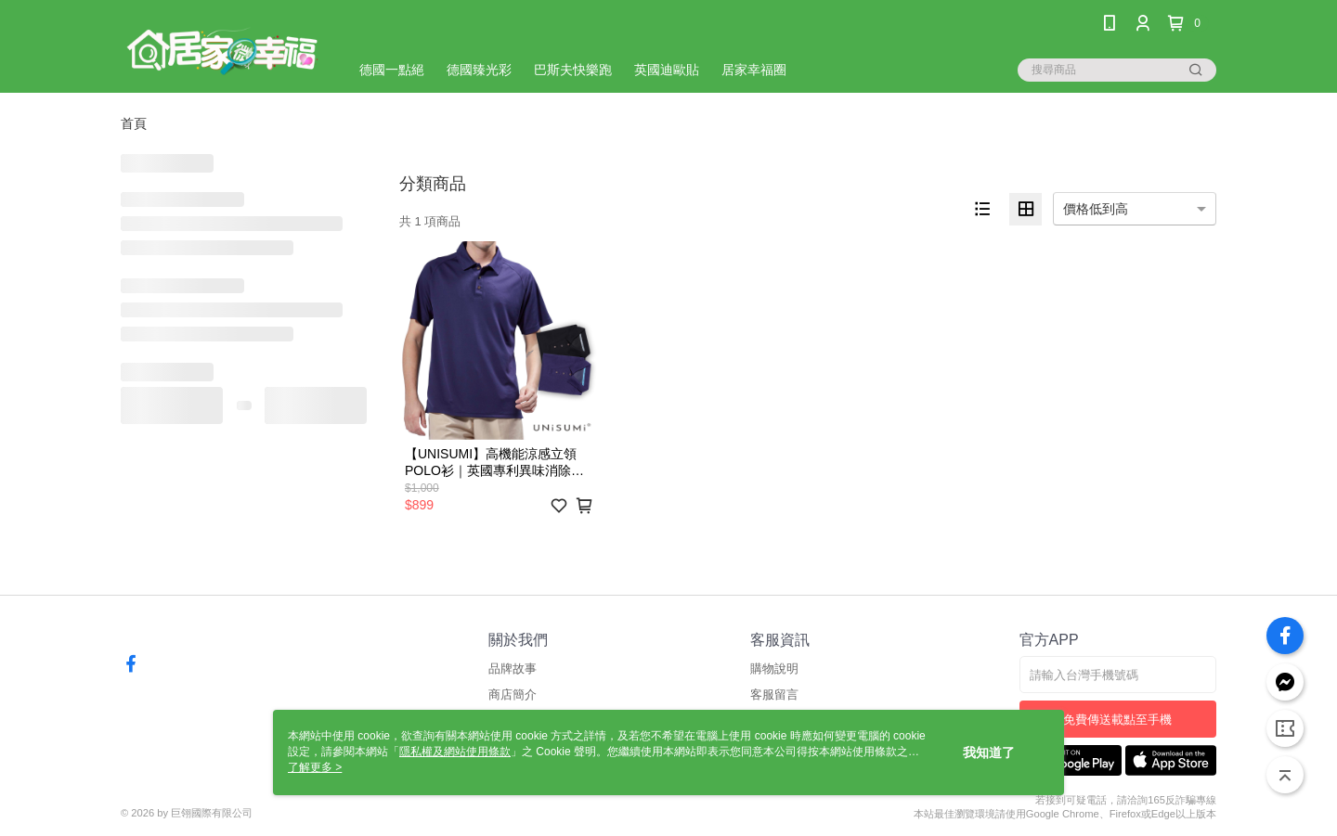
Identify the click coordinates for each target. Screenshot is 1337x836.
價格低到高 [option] (1095, 208)
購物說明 (774, 668)
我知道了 (989, 752)
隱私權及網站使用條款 (455, 751)
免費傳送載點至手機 (1117, 720)
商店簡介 (512, 694)
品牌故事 (512, 668)
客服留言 (774, 694)
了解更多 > (315, 767)
